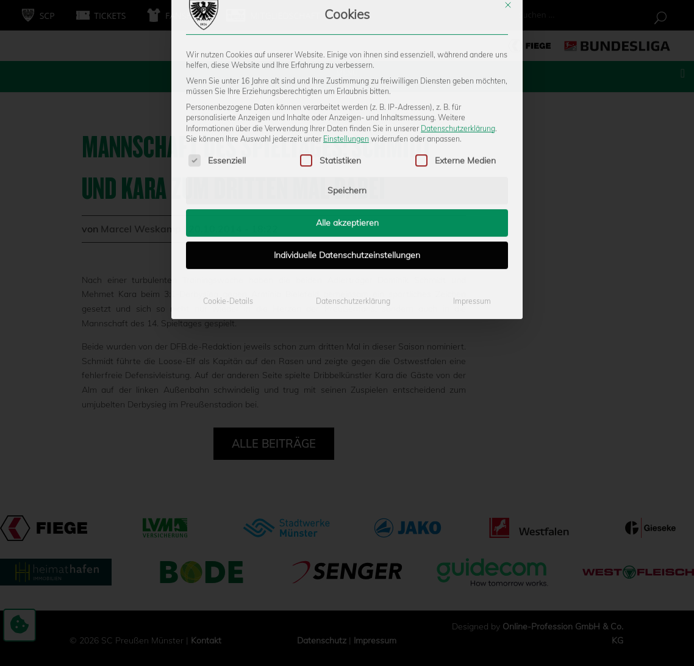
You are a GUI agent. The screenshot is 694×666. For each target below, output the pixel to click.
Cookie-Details (228, 199)
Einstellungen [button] (346, 37)
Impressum (472, 199)
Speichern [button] (347, 89)
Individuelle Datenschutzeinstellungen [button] (347, 153)
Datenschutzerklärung (458, 26)
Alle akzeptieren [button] (347, 121)
